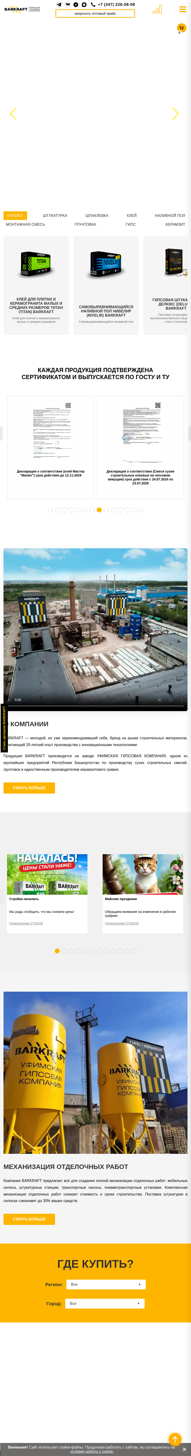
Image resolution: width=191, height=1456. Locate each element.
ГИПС (131, 224)
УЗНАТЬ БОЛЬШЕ (29, 788)
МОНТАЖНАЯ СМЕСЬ (25, 224)
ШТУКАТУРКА (55, 216)
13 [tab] (134, 509)
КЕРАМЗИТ (175, 224)
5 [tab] (78, 509)
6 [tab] (85, 509)
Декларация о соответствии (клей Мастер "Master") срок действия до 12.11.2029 (51, 473)
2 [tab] (57, 509)
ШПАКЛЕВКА (97, 216)
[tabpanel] (51, 451)
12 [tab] (127, 509)
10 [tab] (113, 509)
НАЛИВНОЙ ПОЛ (170, 216)
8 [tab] (99, 509)
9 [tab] (106, 509)
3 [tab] (64, 509)
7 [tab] (92, 509)
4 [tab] (71, 509)
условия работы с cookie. (92, 1451)
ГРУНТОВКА (85, 224)
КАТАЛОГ (15, 216)
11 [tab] (120, 509)
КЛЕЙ (132, 216)
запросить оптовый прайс (95, 13)
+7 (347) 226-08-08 (116, 4)
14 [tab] (141, 509)
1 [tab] (50, 509)
